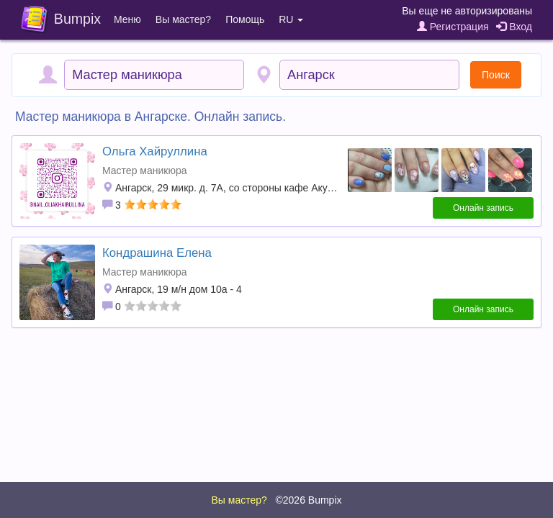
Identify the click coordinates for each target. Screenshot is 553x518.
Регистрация (453, 26)
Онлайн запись (483, 208)
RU (291, 19)
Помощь (244, 19)
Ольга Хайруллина (154, 151)
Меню (127, 19)
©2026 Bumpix (308, 500)
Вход (514, 26)
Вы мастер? (183, 19)
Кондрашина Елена (157, 253)
